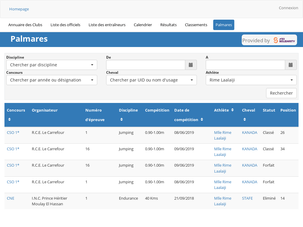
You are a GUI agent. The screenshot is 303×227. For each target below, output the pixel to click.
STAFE (247, 198)
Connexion (288, 7)
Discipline (15, 57)
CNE (10, 198)
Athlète (212, 72)
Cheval (112, 72)
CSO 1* (13, 132)
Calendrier (143, 24)
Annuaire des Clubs (25, 24)
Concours (14, 72)
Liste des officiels (65, 24)
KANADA (249, 132)
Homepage (19, 9)
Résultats (168, 24)
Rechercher (281, 93)
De (108, 57)
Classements (196, 24)
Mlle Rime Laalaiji (222, 135)
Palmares (224, 24)
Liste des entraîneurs (107, 24)
